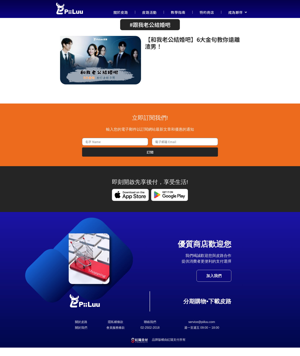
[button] (150, 33)
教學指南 (178, 12)
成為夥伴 (237, 12)
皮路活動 (149, 12)
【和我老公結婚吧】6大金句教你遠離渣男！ (192, 51)
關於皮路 (120, 12)
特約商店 (207, 12)
